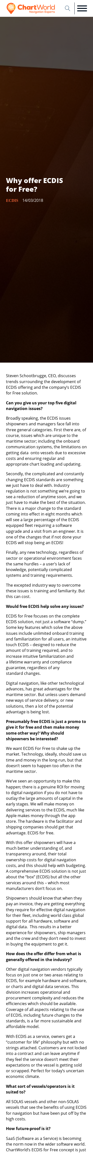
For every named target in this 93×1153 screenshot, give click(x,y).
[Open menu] (82, 8)
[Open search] (67, 8)
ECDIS (12, 200)
